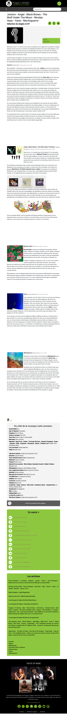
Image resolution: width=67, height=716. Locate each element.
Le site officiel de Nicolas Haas (22, 542)
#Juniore (11, 644)
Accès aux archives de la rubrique (35, 505)
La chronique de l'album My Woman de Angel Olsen (24, 620)
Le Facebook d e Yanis (19, 560)
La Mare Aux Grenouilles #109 (23, 456)
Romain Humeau (16, 475)
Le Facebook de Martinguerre (21, 569)
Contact (21, 714)
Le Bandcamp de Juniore (20, 520)
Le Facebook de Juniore (20, 524)
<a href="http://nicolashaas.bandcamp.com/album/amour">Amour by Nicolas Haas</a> (33, 289)
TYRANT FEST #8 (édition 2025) (33, 446)
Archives (42, 714)
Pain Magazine (16, 491)
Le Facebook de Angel (19, 529)
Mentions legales (32, 714)
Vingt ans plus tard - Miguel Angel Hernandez (22, 598)
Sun (14, 431)
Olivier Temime (16, 442)
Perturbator (17, 433)
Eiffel (16, 497)
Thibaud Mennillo (18, 450)
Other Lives (15, 464)
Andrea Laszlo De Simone (23, 472)
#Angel (11, 646)
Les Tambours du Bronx (20, 479)
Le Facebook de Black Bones (21, 533)
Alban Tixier (15, 485)
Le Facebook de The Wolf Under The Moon (25, 538)
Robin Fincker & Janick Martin (20, 440)
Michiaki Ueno (15, 452)
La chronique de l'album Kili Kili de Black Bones (22, 602)
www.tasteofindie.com (33, 705)
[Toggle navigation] (59, 4)
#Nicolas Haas (13, 652)
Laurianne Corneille (17, 483)
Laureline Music (16, 458)
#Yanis (11, 653)
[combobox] (20, 12)
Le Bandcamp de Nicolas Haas (22, 547)
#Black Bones (13, 648)
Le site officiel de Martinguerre (22, 564)
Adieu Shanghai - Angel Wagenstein (19, 595)
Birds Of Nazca (16, 435)
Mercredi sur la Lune (22, 477)
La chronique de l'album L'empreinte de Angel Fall (23, 606)
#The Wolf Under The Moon (17, 650)
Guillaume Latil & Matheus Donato (22, 470)
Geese (15, 495)
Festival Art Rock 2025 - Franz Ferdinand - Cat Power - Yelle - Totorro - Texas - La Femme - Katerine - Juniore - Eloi (33, 590)
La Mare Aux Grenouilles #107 (23, 500)
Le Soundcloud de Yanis (20, 556)
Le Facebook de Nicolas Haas (21, 551)
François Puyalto (16, 462)
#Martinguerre (13, 655)
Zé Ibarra (13, 493)
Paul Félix (17, 437)
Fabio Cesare (15, 481)
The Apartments (22, 460)
